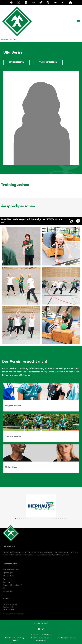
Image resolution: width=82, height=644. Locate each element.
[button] (78, 21)
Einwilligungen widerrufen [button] (66, 638)
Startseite (4, 39)
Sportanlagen (8, 573)
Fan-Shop (6, 582)
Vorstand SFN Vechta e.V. (12, 585)
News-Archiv (8, 591)
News (5, 588)
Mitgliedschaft (8, 576)
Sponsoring (7, 579)
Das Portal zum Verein (11, 570)
